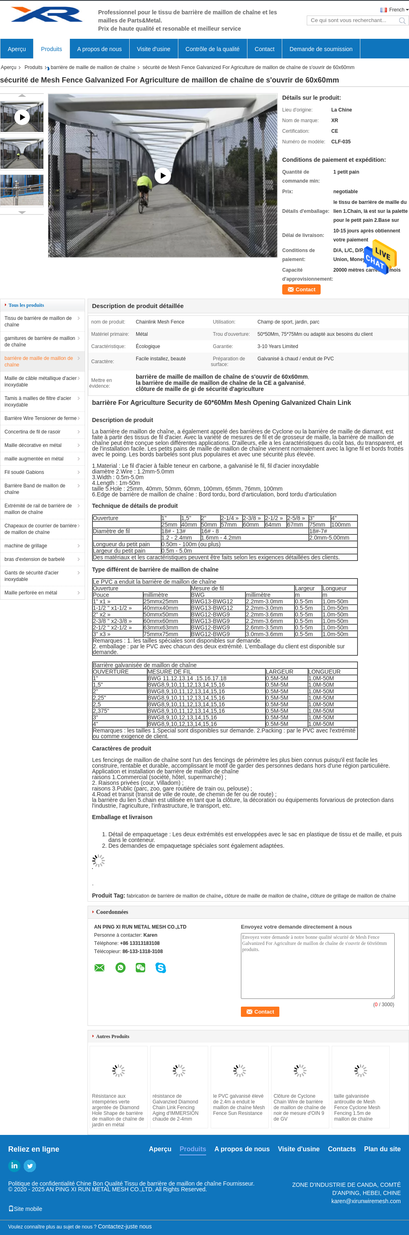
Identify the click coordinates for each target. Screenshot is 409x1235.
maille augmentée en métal (33, 459)
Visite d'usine (154, 49)
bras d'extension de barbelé (34, 559)
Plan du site (382, 1149)
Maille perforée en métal (30, 593)
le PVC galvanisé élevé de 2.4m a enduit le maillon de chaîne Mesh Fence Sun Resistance (239, 1104)
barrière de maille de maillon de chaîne (93, 67)
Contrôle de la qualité (213, 49)
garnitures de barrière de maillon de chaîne (39, 341)
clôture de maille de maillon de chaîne (266, 896)
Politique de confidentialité (41, 1183)
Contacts (342, 1149)
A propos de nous (99, 49)
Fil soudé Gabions (24, 472)
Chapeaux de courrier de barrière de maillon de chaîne (40, 529)
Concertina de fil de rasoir (32, 432)
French (397, 10)
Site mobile (25, 1209)
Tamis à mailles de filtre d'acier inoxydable (37, 401)
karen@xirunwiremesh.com (366, 1201)
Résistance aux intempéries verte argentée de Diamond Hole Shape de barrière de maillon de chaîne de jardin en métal (118, 1110)
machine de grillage (25, 546)
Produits (51, 49)
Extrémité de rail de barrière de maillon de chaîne (38, 509)
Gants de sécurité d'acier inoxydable (31, 576)
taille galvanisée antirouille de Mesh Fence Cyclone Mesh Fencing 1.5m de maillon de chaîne (357, 1107)
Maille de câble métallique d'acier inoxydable (40, 381)
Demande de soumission (321, 49)
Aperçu (17, 49)
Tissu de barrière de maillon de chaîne (38, 321)
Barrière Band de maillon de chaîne (34, 489)
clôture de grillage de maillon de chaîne (353, 896)
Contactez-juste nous (125, 1226)
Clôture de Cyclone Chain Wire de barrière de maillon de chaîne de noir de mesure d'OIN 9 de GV (300, 1107)
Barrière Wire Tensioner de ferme (40, 418)
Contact (264, 49)
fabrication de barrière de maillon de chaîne (174, 896)
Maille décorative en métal (32, 445)
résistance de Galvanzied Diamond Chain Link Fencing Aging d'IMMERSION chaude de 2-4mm (175, 1107)
